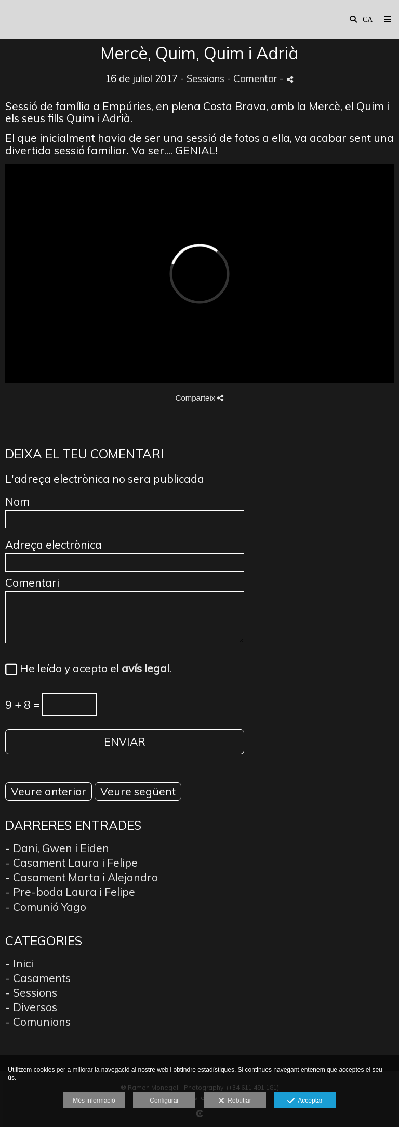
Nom (17, 502)
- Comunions (38, 1021)
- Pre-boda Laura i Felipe (70, 891)
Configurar (164, 1100)
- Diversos (31, 1007)
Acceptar (304, 1101)
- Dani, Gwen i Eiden (57, 848)
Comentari (32, 583)
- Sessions (31, 992)
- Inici (19, 963)
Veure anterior (48, 791)
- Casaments (38, 978)
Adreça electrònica (53, 545)
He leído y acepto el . (93, 668)
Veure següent (138, 791)
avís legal (145, 668)
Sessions (205, 78)
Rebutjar (234, 1101)
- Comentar (253, 78)
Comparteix (200, 397)
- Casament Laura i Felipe (71, 862)
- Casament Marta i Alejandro (81, 877)
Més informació (94, 1100)
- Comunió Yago (45, 906)
